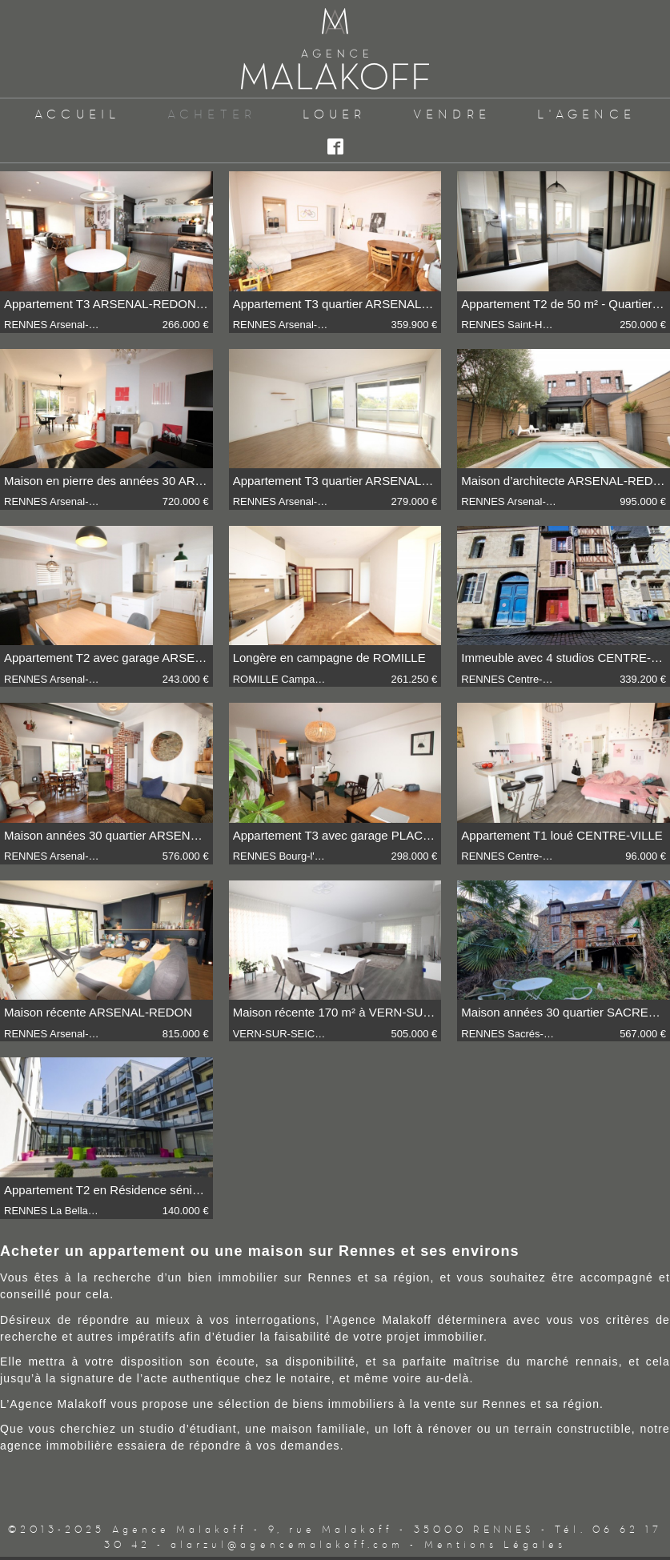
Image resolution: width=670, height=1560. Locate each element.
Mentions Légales (495, 1544)
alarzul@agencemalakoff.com (287, 1544)
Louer (334, 114)
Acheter (212, 114)
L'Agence (586, 114)
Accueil (77, 114)
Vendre (452, 114)
